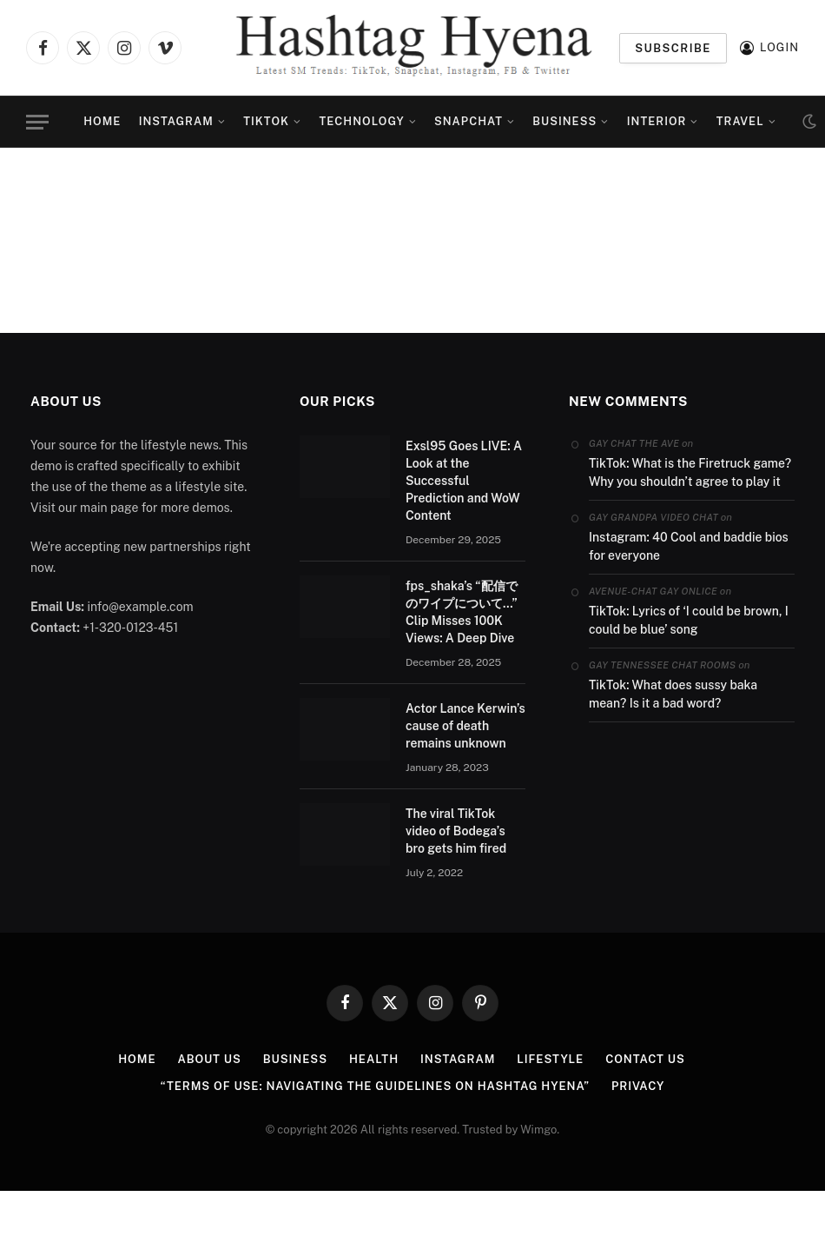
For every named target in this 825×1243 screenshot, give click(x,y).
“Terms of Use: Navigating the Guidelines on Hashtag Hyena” (375, 1086)
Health (374, 1059)
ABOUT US (209, 1059)
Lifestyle (550, 1059)
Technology (362, 121)
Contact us (645, 1059)
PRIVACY (637, 1086)
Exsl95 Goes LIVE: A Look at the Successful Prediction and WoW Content (464, 480)
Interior (657, 121)
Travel (740, 121)
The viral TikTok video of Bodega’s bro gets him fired (456, 831)
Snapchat (468, 121)
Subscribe (673, 48)
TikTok (266, 121)
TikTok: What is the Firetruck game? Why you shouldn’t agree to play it (690, 472)
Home (102, 121)
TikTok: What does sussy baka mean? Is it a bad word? (673, 694)
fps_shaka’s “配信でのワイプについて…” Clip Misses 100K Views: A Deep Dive (462, 612)
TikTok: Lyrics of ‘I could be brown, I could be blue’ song (689, 620)
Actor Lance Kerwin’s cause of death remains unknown (465, 725)
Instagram (176, 121)
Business (564, 121)
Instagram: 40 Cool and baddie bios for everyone (689, 546)
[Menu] (37, 122)
